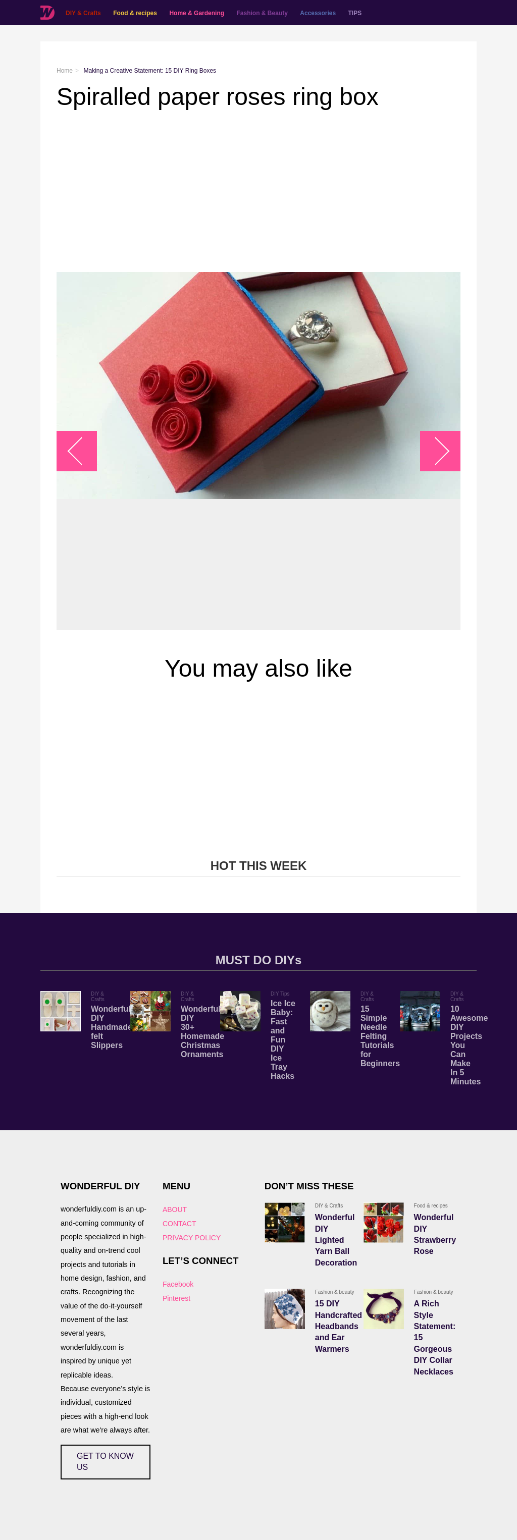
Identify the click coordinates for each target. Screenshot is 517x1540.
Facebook (178, 1284)
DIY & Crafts (83, 13)
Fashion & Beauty (262, 13)
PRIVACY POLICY (192, 1238)
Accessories (318, 13)
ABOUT (175, 1209)
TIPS (355, 13)
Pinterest (176, 1298)
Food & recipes (135, 13)
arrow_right (435, 451)
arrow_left (82, 451)
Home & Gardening (196, 13)
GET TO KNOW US (105, 1461)
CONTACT (179, 1224)
